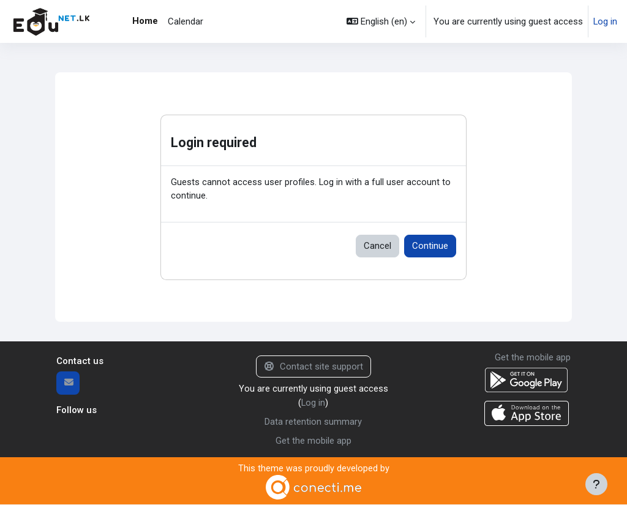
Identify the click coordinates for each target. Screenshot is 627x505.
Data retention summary (313, 422)
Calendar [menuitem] (185, 21)
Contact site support (314, 367)
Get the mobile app (313, 440)
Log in (605, 21)
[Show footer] (596, 484)
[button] (381, 21)
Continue (430, 246)
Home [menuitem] (145, 20)
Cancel (377, 246)
